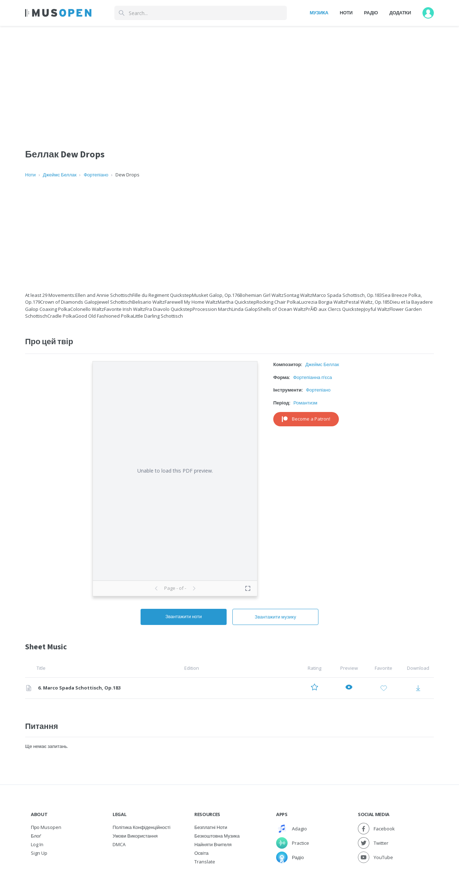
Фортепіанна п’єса (312, 377)
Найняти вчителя (213, 844)
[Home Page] (58, 13)
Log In (37, 844)
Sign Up (39, 853)
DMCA (119, 844)
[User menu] (428, 13)
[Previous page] (156, 588)
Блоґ (36, 836)
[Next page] (194, 588)
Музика (319, 12)
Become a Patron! (306, 419)
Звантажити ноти (183, 616)
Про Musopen (46, 827)
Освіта (201, 853)
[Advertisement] (229, 235)
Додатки (400, 12)
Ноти (346, 12)
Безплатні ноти (210, 827)
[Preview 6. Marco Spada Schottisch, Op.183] (348, 688)
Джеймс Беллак (60, 174)
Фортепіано (96, 174)
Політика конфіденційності (141, 827)
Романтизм (305, 402)
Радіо (371, 12)
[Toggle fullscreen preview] (247, 588)
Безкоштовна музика (217, 836)
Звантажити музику (275, 616)
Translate (204, 861)
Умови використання (135, 836)
